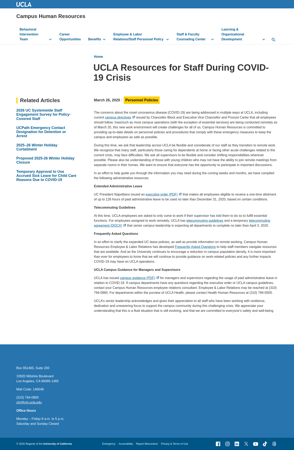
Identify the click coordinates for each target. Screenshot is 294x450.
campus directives (118, 117)
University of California (57, 443)
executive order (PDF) (162, 194)
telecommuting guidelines (204, 220)
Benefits (94, 39)
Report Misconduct (147, 443)
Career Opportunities (70, 37)
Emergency (109, 443)
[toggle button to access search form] (273, 39)
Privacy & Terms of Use (174, 443)
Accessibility (126, 443)
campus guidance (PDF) (137, 278)
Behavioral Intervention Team (29, 34)
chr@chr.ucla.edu (29, 402)
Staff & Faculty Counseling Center (191, 37)
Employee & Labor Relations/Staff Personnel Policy (138, 37)
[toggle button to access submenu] (50, 39)
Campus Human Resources (50, 16)
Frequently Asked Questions (195, 247)
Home (98, 56)
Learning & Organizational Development (233, 34)
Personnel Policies (141, 100)
